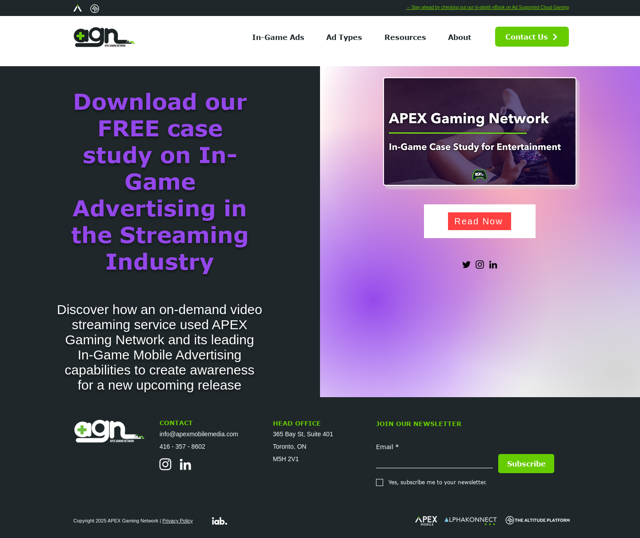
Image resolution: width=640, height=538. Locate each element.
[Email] (432, 461)
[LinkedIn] (493, 264)
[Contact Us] (532, 37)
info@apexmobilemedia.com (199, 434)
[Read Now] (479, 221)
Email (387, 446)
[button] (344, 37)
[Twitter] (466, 264)
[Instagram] (479, 264)
